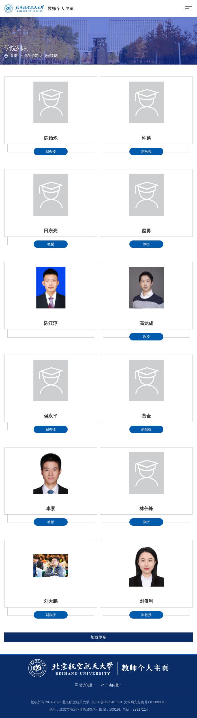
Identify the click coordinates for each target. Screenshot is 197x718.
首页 (13, 56)
